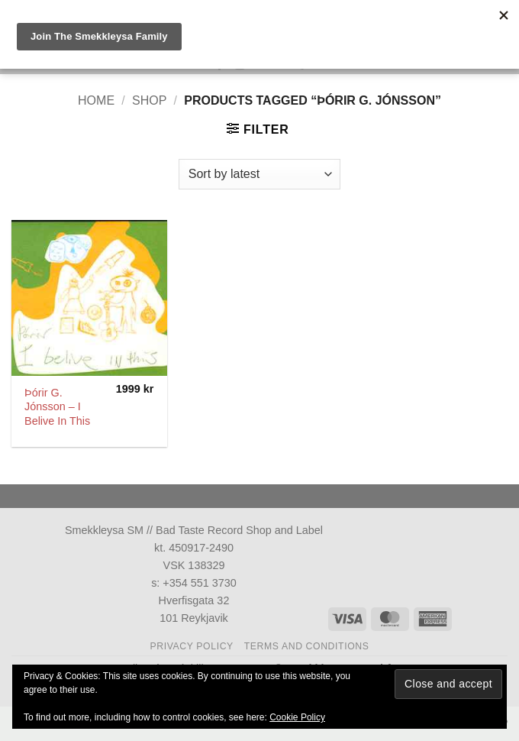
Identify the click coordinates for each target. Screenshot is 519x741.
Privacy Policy (191, 646)
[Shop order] (259, 174)
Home (96, 100)
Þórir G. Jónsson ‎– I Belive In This (57, 407)
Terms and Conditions (306, 646)
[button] (258, 129)
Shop (149, 100)
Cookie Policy (297, 717)
